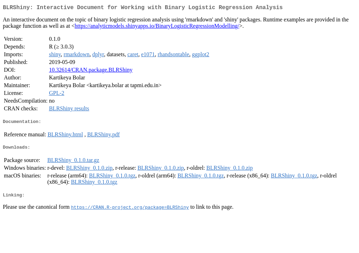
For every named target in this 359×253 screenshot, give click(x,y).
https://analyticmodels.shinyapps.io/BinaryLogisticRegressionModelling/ (157, 27)
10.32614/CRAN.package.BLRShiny (90, 71)
